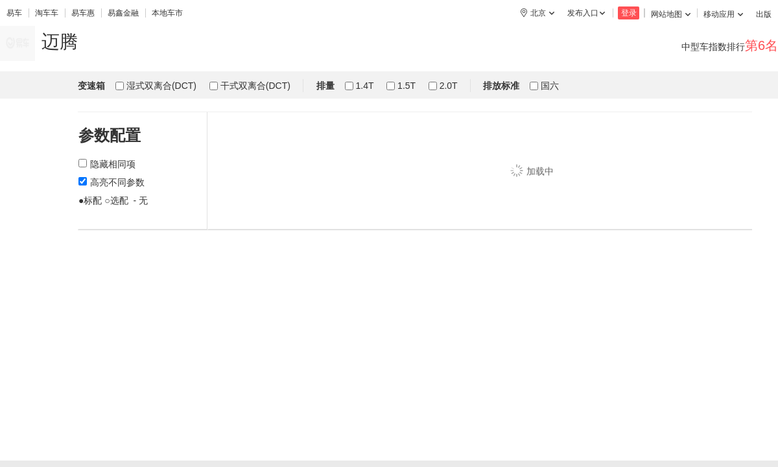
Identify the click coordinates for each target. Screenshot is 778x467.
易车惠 (83, 13)
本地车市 (167, 13)
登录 (629, 13)
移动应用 (723, 14)
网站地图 (670, 14)
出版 (764, 14)
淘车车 (46, 13)
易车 (14, 13)
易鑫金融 (123, 13)
